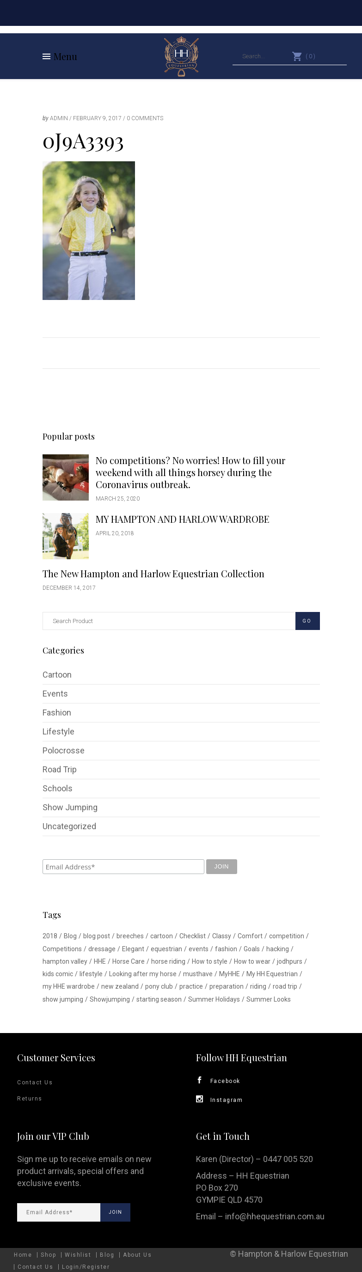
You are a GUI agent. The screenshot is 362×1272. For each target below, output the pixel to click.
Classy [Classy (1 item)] (221, 936)
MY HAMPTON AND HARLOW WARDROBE (183, 519)
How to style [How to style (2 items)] (209, 961)
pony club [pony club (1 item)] (159, 986)
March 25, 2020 (118, 498)
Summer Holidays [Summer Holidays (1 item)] (214, 999)
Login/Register (86, 1267)
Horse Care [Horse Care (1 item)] (128, 961)
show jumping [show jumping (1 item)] (63, 999)
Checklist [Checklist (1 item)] (192, 936)
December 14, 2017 (69, 588)
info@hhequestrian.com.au (275, 1216)
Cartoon (57, 674)
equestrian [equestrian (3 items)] (166, 949)
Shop (48, 1255)
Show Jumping (70, 807)
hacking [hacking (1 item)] (277, 949)
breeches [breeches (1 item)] (130, 936)
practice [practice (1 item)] (191, 986)
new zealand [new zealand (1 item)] (120, 986)
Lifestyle (58, 731)
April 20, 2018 (115, 533)
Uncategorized (69, 826)
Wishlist (78, 1255)
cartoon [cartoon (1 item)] (161, 936)
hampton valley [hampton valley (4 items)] (65, 961)
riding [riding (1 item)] (258, 986)
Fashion (57, 712)
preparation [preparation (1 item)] (226, 986)
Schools (58, 788)
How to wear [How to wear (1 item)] (252, 961)
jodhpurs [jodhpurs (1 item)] (289, 961)
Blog (107, 1255)
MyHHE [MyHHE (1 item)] (229, 974)
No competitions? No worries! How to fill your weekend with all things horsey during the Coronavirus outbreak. (190, 472)
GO (307, 621)
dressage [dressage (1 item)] (102, 949)
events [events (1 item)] (199, 949)
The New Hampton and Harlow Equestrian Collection (153, 573)
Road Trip (60, 769)
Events (55, 693)
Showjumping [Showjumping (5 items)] (110, 999)
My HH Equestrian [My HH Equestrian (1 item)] (272, 974)
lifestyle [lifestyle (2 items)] (91, 974)
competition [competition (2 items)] (286, 936)
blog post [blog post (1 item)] (96, 936)
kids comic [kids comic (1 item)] (58, 974)
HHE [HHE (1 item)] (100, 961)
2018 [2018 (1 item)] (50, 936)
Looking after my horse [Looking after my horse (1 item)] (143, 974)
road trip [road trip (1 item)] (285, 986)
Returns (30, 1098)
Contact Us (35, 1082)
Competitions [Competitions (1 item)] (62, 949)
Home (23, 1255)
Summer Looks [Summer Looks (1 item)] (268, 999)
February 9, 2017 (97, 118)
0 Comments (145, 118)
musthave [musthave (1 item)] (198, 974)
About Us (137, 1255)
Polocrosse (64, 750)
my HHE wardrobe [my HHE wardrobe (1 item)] (69, 986)
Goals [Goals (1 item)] (252, 949)
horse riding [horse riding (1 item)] (168, 961)
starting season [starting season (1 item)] (159, 999)
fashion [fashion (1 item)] (226, 949)
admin (59, 118)
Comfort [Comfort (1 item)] (250, 936)
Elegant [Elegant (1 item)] (133, 949)
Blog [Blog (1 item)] (70, 936)
